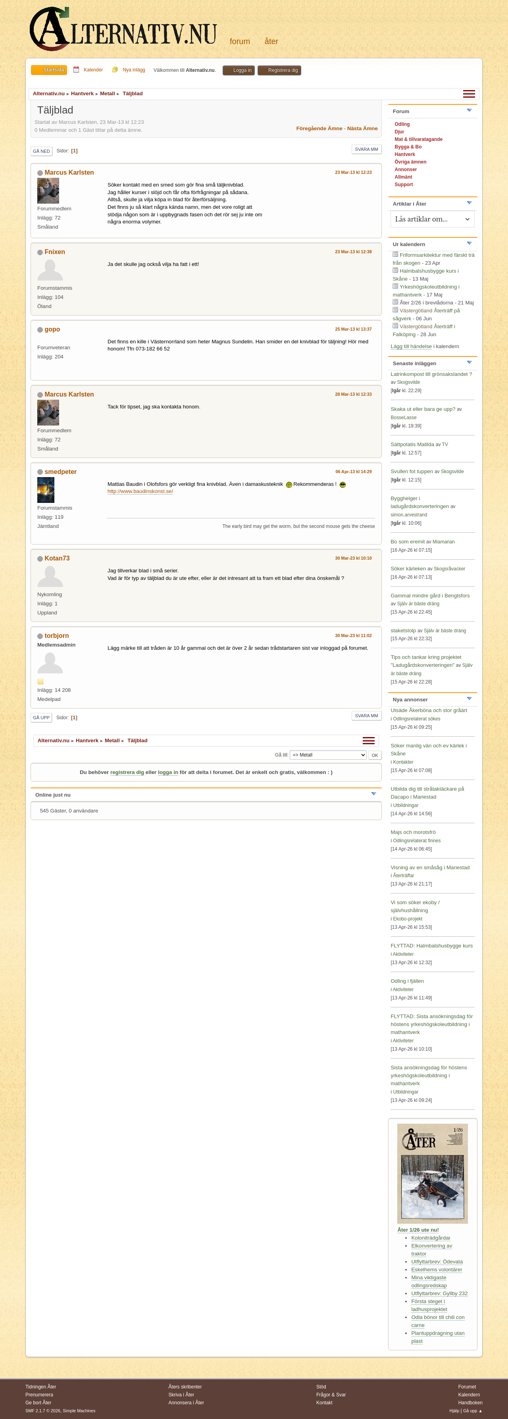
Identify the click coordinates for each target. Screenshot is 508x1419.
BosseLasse (403, 417)
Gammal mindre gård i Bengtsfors (430, 596)
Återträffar (403, 875)
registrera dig (127, 772)
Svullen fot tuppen (412, 471)
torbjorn (56, 635)
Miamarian (444, 542)
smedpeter (60, 471)
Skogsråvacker (449, 569)
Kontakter (403, 762)
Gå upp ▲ (473, 1410)
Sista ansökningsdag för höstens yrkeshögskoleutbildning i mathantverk (429, 1075)
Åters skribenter (185, 1387)
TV (445, 444)
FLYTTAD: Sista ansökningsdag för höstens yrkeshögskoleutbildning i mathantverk (432, 1024)
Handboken (470, 1403)
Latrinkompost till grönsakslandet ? (431, 374)
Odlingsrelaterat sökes (416, 719)
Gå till (281, 755)
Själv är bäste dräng (418, 603)
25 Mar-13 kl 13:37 (353, 329)
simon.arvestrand (409, 515)
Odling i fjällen (407, 981)
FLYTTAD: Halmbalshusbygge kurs (432, 946)
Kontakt (324, 1403)
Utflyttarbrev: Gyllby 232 (439, 1293)
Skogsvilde (408, 382)
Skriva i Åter (181, 1395)
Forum (240, 41)
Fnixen (54, 251)
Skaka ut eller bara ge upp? (423, 409)
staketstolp (403, 630)
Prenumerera (39, 1395)
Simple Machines (79, 1410)
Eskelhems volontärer (436, 1270)
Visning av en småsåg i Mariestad (430, 867)
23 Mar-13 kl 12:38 (353, 251)
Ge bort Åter (38, 1403)
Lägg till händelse (411, 346)
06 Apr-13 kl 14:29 (354, 471)
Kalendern (469, 1395)
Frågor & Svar (331, 1395)
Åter (271, 41)
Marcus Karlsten (69, 172)
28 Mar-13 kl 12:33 (353, 394)
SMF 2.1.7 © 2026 (42, 1410)
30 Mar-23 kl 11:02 (353, 635)
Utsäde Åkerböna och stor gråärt (429, 710)
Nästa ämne (362, 128)
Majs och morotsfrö (413, 832)
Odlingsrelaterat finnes (417, 840)
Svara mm (366, 149)
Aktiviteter (403, 954)
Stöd (321, 1387)
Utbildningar (405, 805)
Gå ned (41, 151)
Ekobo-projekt (407, 919)
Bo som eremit (408, 542)
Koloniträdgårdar (430, 1238)
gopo (52, 329)
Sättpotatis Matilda (412, 444)
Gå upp (41, 717)
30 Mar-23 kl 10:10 (353, 558)
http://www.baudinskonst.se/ (140, 491)
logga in (168, 772)
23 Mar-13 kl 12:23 (353, 172)
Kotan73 (56, 558)
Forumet (467, 1387)
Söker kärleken (409, 569)
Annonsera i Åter (186, 1403)
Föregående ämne (319, 128)
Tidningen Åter (40, 1387)
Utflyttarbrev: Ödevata (437, 1262)
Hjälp (455, 1410)
